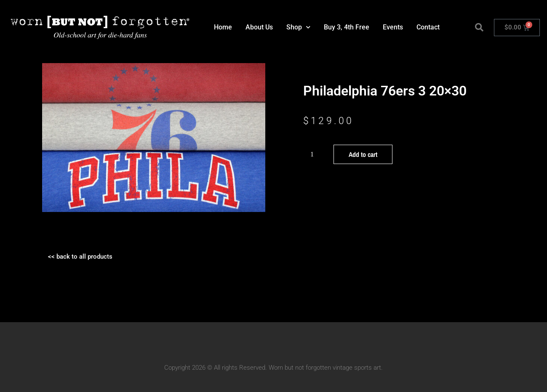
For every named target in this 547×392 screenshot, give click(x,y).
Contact (428, 27)
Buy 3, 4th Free (346, 27)
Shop (298, 27)
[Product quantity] (315, 154)
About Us (259, 27)
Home (223, 27)
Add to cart (363, 154)
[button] (479, 27)
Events (393, 27)
